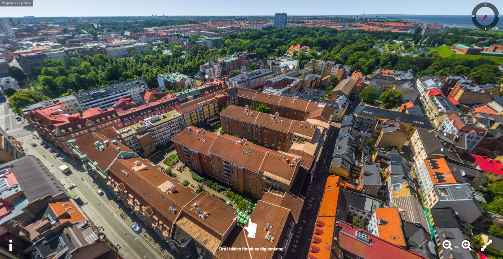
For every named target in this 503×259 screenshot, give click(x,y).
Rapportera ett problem (16, 3)
